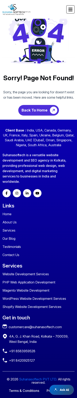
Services (8, 230)
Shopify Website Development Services (31, 306)
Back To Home (40, 110)
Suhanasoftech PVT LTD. (38, 379)
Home (6, 214)
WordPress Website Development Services (34, 298)
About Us (9, 222)
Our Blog (8, 238)
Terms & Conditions (24, 390)
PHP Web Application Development (28, 282)
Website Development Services (25, 274)
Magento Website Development (25, 290)
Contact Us (10, 254)
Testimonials (11, 246)
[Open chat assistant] (61, 390)
